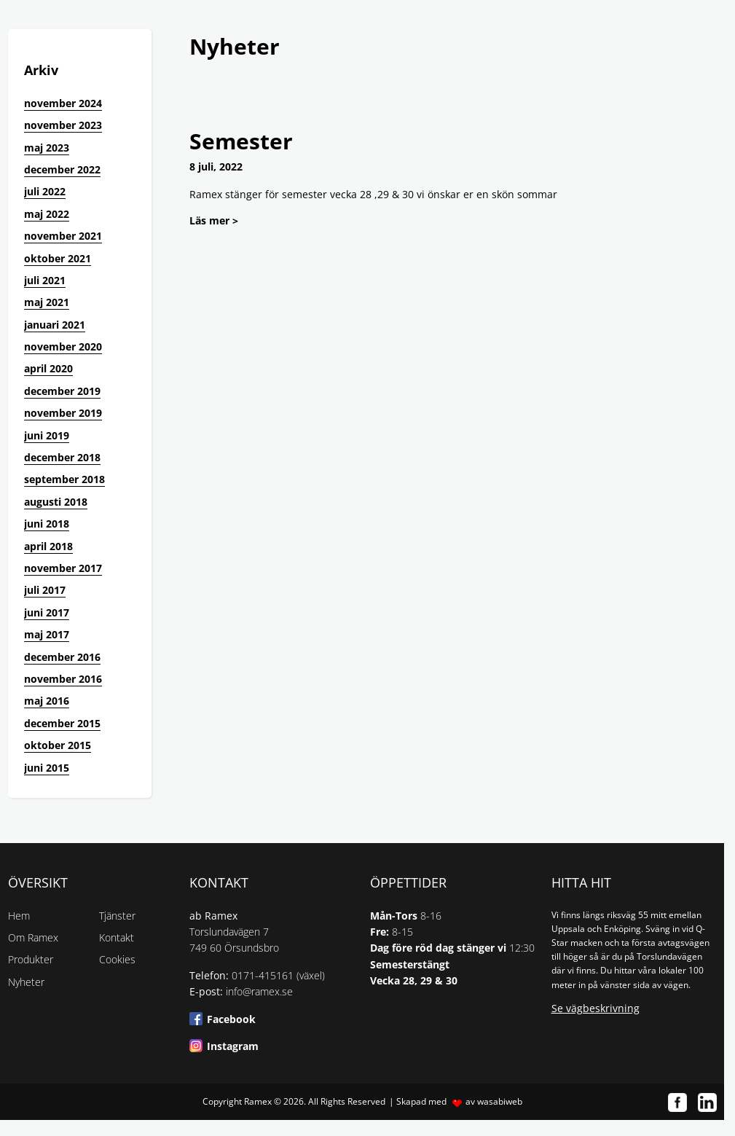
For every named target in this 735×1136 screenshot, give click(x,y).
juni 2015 (46, 768)
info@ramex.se (259, 991)
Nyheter (26, 982)
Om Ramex (33, 937)
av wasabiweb (493, 1101)
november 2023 (63, 125)
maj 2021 (46, 302)
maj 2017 (46, 634)
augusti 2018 (55, 502)
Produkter (30, 959)
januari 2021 (54, 325)
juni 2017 (46, 612)
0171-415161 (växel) (278, 975)
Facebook (231, 1019)
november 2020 (63, 346)
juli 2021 (45, 280)
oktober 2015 (57, 745)
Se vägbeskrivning (595, 1008)
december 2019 (62, 391)
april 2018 (48, 546)
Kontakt (116, 937)
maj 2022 (46, 214)
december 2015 (62, 723)
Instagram (233, 1046)
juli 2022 (45, 191)
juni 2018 (46, 523)
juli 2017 (45, 590)
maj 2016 (46, 701)
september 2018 (64, 479)
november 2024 (63, 103)
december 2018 (62, 457)
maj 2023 (46, 147)
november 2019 (63, 413)
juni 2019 (46, 435)
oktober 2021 (57, 258)
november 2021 (63, 236)
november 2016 (63, 679)
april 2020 (48, 368)
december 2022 (62, 169)
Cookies (117, 959)
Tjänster (117, 915)
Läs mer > (213, 220)
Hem (19, 915)
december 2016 (62, 657)
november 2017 (63, 568)
